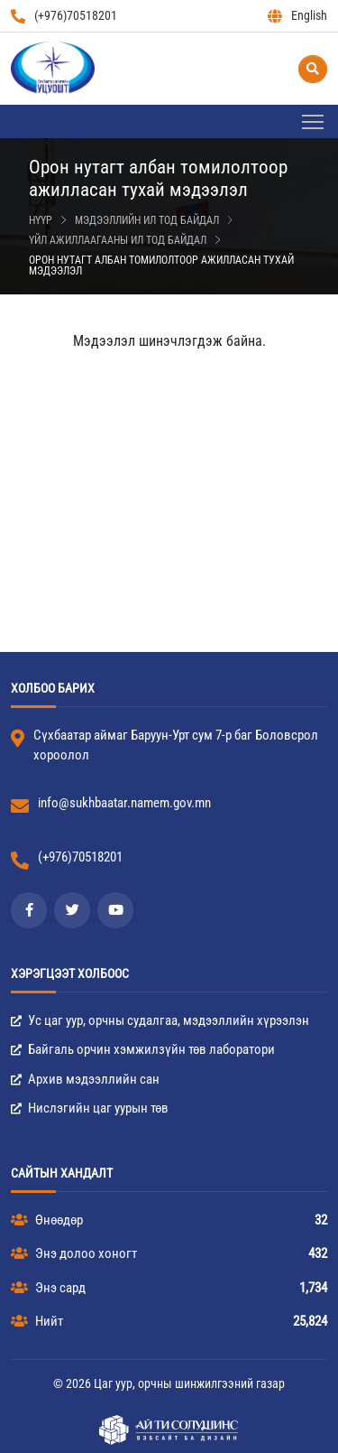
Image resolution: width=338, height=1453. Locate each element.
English (297, 15)
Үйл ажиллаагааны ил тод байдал (117, 240)
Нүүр (40, 220)
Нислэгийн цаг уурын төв (90, 1108)
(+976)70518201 (64, 15)
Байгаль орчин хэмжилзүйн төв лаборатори (143, 1049)
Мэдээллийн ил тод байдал (147, 220)
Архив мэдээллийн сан (85, 1079)
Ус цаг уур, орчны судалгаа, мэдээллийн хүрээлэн (160, 1020)
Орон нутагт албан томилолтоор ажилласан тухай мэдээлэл (161, 265)
